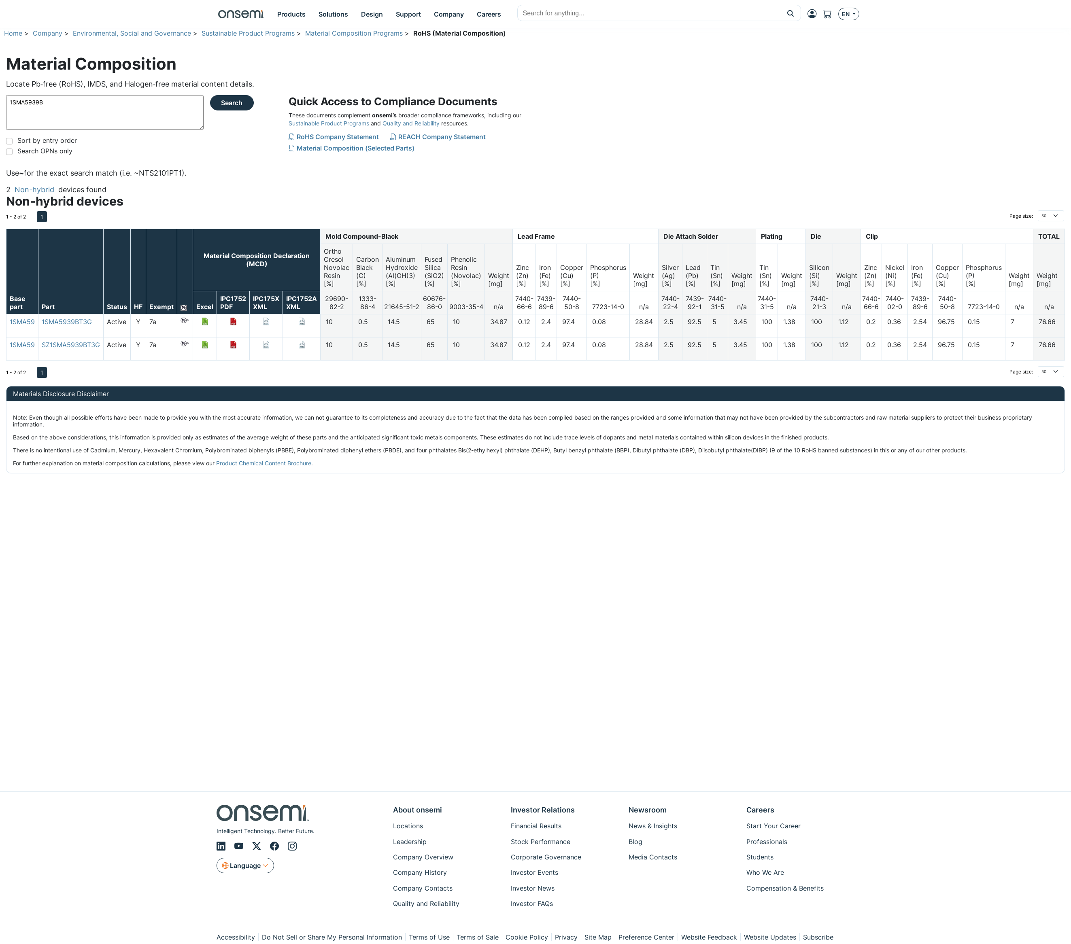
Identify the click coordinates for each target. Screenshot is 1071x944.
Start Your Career (773, 826)
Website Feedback (709, 937)
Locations (408, 826)
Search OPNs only (44, 151)
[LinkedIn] (222, 846)
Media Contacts (653, 857)
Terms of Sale (478, 937)
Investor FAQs (532, 903)
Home (13, 33)
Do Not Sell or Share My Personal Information (332, 937)
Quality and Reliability (411, 123)
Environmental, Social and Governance (132, 33)
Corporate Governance (546, 857)
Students (760, 857)
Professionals (766, 842)
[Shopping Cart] (830, 14)
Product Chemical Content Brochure (263, 463)
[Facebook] (275, 846)
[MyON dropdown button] (814, 13)
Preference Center (646, 937)
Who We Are (765, 872)
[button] (790, 13)
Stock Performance (540, 842)
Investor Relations (543, 810)
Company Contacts (423, 888)
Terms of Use (429, 937)
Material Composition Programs (354, 33)
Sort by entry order (47, 140)
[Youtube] (240, 846)
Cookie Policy (527, 937)
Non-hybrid (34, 189)
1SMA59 (22, 322)
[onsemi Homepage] (241, 14)
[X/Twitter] (258, 846)
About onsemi (417, 810)
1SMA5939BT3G (67, 322)
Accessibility (236, 937)
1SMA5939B (105, 112)
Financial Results (536, 826)
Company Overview (423, 857)
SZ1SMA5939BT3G (71, 345)
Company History (420, 872)
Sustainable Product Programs (248, 33)
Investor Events (534, 872)
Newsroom (648, 810)
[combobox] (649, 13)
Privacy (566, 937)
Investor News (533, 888)
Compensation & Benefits (785, 888)
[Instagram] (292, 846)
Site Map (598, 937)
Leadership (410, 842)
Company (47, 33)
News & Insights (653, 826)
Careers (760, 810)
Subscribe (818, 937)
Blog (635, 842)
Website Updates (770, 937)
